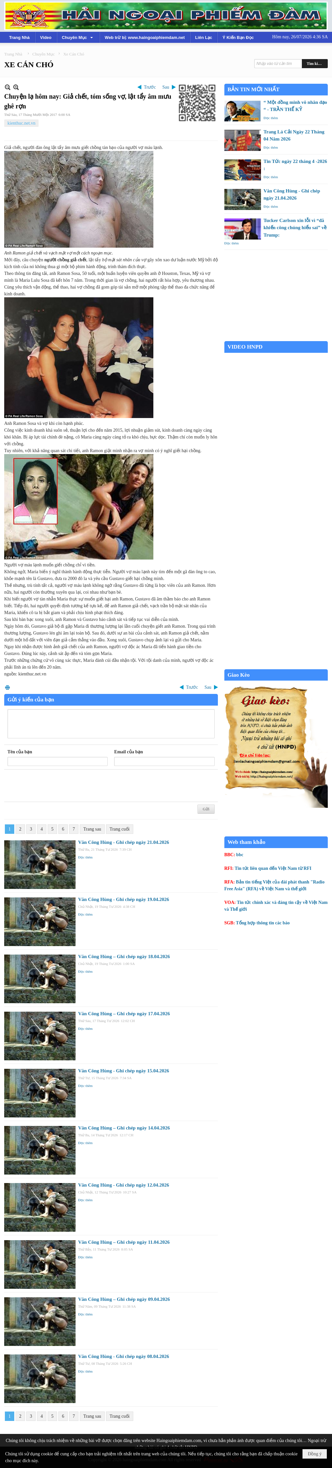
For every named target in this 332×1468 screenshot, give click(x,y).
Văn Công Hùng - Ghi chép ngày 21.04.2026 (123, 842)
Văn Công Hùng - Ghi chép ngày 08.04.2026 (123, 1356)
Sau (165, 87)
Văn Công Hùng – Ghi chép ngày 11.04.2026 (124, 1242)
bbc (239, 854)
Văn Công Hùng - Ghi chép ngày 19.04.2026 (123, 899)
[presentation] (56, 785)
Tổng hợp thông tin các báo (263, 922)
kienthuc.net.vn (21, 123)
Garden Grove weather (276, 337)
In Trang (7, 687)
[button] (78, 37)
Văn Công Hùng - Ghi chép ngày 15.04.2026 (123, 1070)
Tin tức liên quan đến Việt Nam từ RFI (273, 868)
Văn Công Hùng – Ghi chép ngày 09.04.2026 (124, 1299)
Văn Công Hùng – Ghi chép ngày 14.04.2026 (124, 1127)
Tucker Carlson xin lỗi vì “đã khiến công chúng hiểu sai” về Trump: (295, 228)
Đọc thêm (85, 857)
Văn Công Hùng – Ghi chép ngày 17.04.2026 (124, 1013)
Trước (150, 87)
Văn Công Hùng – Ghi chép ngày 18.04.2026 (124, 956)
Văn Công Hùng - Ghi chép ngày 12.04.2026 (123, 1185)
